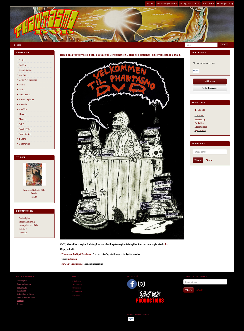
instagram (72, 259)
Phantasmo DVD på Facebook (76, 254)
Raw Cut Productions (72, 264)
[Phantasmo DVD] (47, 23)
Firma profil (208, 3)
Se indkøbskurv (210, 88)
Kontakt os (21, 290)
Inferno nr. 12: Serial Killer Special (34, 191)
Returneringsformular (167, 3)
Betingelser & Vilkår (189, 3)
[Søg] (224, 44)
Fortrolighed (24, 218)
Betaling (150, 3)
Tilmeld (198, 160)
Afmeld (209, 160)
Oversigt (23, 232)
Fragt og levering (225, 3)
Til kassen (210, 81)
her (167, 244)
